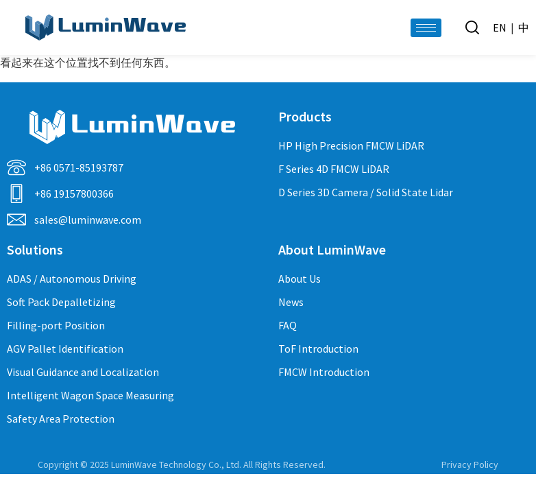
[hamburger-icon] (426, 28)
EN (500, 27)
